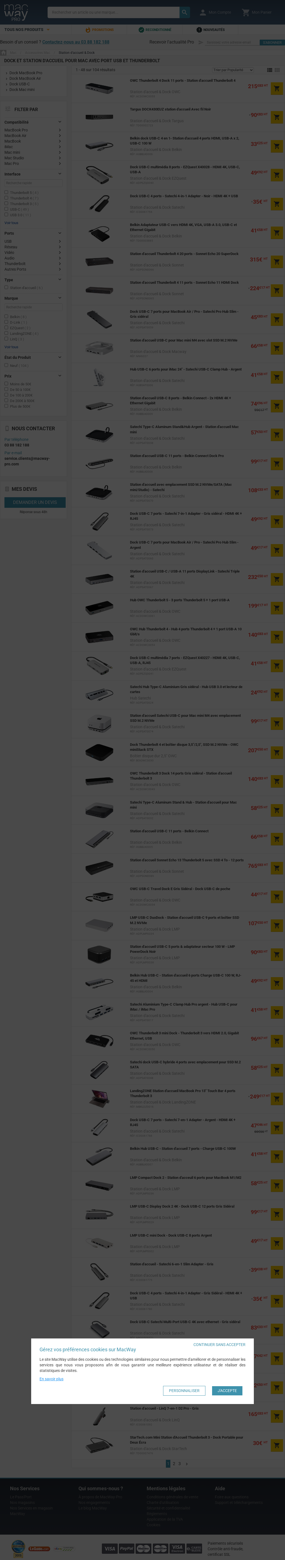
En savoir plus (51, 1379)
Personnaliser (184, 1390)
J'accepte (227, 1390)
